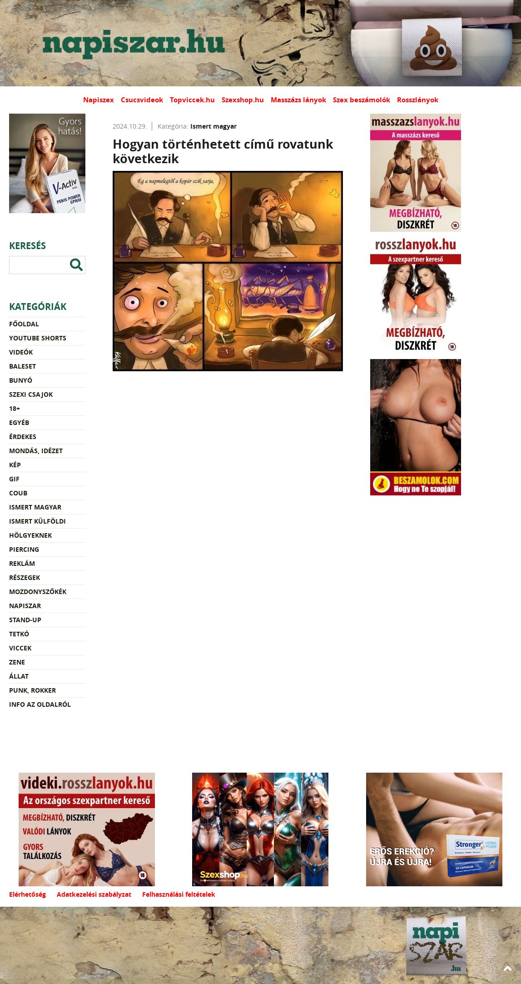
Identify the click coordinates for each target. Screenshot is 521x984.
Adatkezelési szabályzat (94, 894)
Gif (14, 479)
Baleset (22, 366)
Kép (15, 464)
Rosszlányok (417, 100)
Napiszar (25, 605)
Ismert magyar (35, 507)
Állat (19, 676)
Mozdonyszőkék (37, 591)
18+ (14, 408)
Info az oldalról (40, 704)
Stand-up (25, 619)
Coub (18, 493)
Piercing (24, 549)
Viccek (20, 648)
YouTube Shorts (37, 338)
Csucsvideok (142, 100)
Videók (21, 352)
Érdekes (22, 436)
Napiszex (98, 100)
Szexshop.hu (243, 100)
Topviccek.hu (192, 100)
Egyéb (19, 422)
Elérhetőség (27, 894)
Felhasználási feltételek (178, 894)
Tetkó (19, 633)
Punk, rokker (32, 690)
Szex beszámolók (361, 100)
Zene (17, 662)
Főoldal (24, 324)
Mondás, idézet (36, 450)
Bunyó (20, 380)
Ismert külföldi (37, 521)
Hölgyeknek (30, 535)
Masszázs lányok (298, 100)
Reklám (22, 563)
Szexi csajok (31, 394)
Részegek (24, 577)
